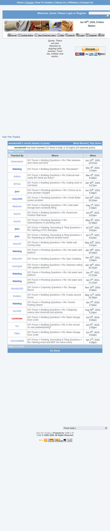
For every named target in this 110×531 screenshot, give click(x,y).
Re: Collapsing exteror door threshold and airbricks (52, 311)
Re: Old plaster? (70, 169)
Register (81, 13)
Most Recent (80, 143)
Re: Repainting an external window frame (48, 237)
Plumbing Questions (51, 190)
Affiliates (73, 2)
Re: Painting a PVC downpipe (42, 230)
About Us (60, 2)
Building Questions (50, 160)
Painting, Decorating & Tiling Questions (60, 227)
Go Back (55, 350)
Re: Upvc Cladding (71, 258)
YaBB (38, 435)
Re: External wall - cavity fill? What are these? (54, 176)
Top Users (96, 143)
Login (69, 13)
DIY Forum (33, 160)
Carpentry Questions (51, 287)
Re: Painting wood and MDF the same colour (50, 342)
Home (20, 2)
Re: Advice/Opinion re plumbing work (47, 221)
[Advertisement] (54, 98)
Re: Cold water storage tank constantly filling (53, 206)
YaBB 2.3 (68, 433)
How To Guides (44, 2)
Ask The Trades (11, 136)
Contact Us (86, 2)
